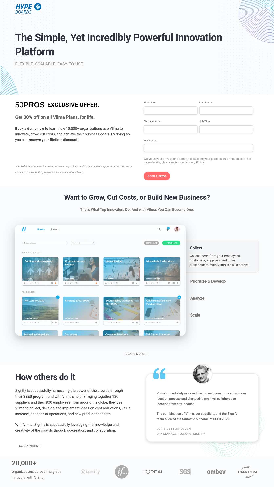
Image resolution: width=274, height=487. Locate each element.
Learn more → (137, 354)
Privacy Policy (194, 162)
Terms (80, 172)
